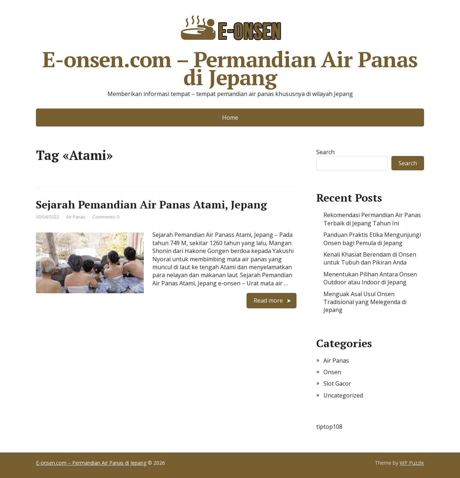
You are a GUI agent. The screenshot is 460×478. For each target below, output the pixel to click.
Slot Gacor (337, 383)
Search (325, 152)
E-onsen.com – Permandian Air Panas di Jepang (229, 48)
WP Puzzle (412, 462)
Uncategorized (343, 395)
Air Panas (75, 217)
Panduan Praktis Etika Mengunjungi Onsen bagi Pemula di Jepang (372, 239)
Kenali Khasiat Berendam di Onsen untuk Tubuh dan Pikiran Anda (369, 258)
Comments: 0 (105, 217)
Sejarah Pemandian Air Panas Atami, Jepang (151, 204)
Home (230, 117)
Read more (268, 300)
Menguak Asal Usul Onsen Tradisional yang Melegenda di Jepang (364, 302)
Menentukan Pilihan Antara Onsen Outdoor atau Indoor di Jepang (370, 278)
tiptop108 (329, 427)
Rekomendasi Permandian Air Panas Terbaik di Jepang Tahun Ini (372, 219)
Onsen (332, 372)
